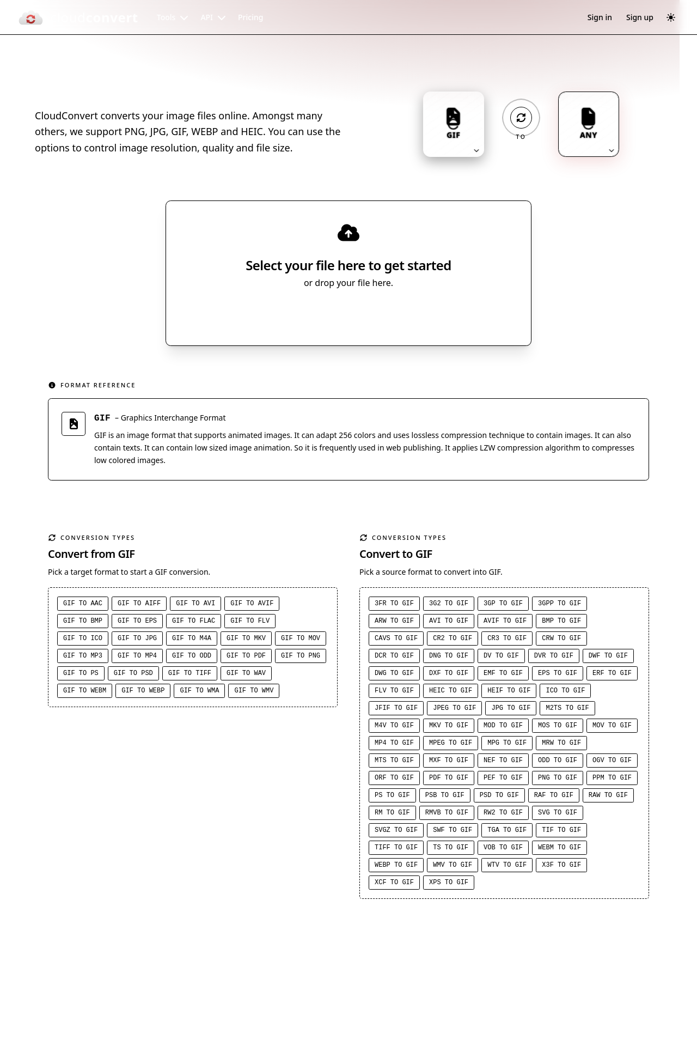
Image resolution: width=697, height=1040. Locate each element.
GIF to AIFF (139, 605)
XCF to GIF (394, 884)
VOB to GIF (503, 849)
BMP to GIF (561, 623)
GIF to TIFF (189, 675)
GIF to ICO (82, 640)
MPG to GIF (507, 745)
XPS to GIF (448, 884)
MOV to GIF (612, 727)
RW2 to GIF (503, 814)
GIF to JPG (137, 640)
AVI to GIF (448, 623)
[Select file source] (384, 314)
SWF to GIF (452, 832)
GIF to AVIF (251, 605)
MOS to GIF (557, 727)
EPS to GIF (557, 675)
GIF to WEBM (84, 692)
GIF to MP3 (82, 657)
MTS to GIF (394, 762)
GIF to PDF (246, 657)
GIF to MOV (300, 640)
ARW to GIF (394, 623)
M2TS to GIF (567, 710)
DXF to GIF (448, 675)
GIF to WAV (246, 675)
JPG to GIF (510, 710)
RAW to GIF (608, 797)
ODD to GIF (557, 762)
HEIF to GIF (508, 692)
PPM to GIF (612, 779)
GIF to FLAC (193, 623)
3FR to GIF (394, 605)
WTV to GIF (507, 867)
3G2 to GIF (448, 605)
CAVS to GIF (396, 640)
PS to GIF (392, 797)
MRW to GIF (561, 745)
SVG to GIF (557, 814)
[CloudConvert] (77, 17)
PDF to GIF (448, 779)
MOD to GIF (503, 727)
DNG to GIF (448, 657)
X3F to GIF (561, 867)
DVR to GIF (553, 657)
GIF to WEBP (142, 692)
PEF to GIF (503, 779)
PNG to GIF (557, 779)
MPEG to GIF (450, 745)
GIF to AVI (195, 605)
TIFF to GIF (396, 849)
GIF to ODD (191, 657)
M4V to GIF (394, 727)
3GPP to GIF (559, 605)
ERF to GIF (612, 675)
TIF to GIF (561, 832)
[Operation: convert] (521, 118)
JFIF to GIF (396, 710)
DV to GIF (501, 657)
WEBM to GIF (559, 849)
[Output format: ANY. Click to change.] (588, 124)
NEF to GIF (503, 762)
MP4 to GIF (394, 745)
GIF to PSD (133, 675)
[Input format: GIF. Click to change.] (453, 124)
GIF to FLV (250, 623)
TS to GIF (450, 849)
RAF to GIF (553, 797)
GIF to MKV (246, 640)
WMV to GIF (452, 867)
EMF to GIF (503, 675)
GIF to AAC (82, 605)
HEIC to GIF (450, 692)
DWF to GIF (608, 657)
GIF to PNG (300, 657)
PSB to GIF (444, 797)
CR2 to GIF (452, 640)
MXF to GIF (448, 762)
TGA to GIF (507, 832)
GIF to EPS (137, 623)
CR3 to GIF (507, 640)
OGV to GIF (612, 762)
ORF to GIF (394, 779)
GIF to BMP (82, 623)
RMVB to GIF (446, 814)
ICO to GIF (565, 692)
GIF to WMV (253, 692)
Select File (338, 314)
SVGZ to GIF (396, 832)
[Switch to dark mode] (671, 17)
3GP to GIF (503, 605)
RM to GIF (392, 814)
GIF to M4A (191, 640)
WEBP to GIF (396, 867)
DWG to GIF (394, 675)
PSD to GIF (499, 797)
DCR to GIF (394, 657)
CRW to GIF (561, 640)
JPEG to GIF (454, 710)
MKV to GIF (448, 727)
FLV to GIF (394, 692)
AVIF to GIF (505, 623)
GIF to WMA (199, 692)
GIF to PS (81, 675)
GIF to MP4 (137, 657)
